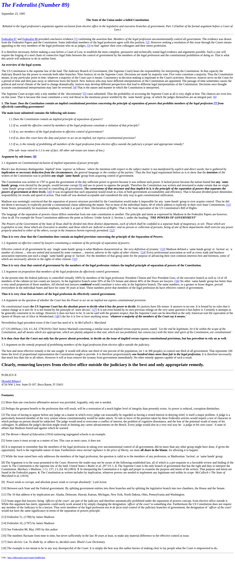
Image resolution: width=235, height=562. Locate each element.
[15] (74, 259)
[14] (3, 523)
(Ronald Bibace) (11, 381)
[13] (3, 516)
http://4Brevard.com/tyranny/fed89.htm (26, 557)
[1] (75, 39)
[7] (3, 456)
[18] (57, 316)
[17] (94, 309)
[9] (80, 185)
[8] (3, 462)
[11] (228, 204)
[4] (75, 87)
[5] (84, 93)
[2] (147, 42)
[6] (215, 97)
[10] (49, 191)
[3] (89, 45)
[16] (176, 281)
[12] (3, 500)
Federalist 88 (30, 39)
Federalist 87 (9, 39)
